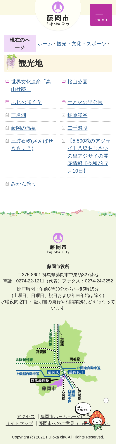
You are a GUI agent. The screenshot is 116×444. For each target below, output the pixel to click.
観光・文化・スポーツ (82, 43)
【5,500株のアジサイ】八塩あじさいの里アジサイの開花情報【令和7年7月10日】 (89, 156)
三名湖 (18, 115)
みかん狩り (24, 184)
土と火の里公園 (85, 102)
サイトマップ (19, 423)
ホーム (45, 43)
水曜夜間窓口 (14, 301)
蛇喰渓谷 (77, 115)
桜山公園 (77, 82)
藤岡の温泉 (23, 128)
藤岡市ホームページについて (69, 416)
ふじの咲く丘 (26, 102)
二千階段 (77, 128)
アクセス (26, 416)
